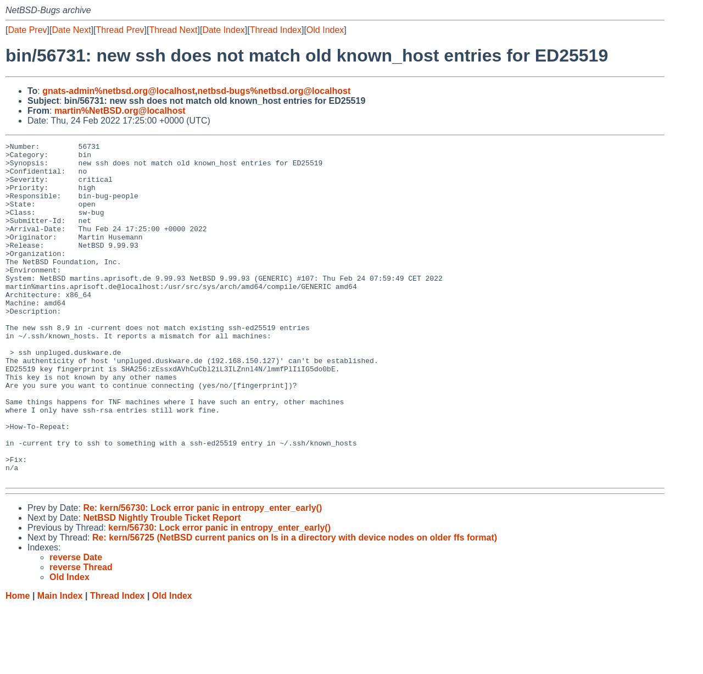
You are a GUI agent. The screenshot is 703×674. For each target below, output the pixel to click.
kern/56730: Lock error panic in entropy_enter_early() (219, 595)
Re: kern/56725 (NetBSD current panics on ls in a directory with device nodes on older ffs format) (294, 605)
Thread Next (173, 30)
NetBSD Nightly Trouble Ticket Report (162, 585)
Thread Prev (120, 30)
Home (17, 663)
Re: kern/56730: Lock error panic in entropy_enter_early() (202, 575)
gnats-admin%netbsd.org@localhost (118, 91)
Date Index (223, 30)
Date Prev (27, 30)
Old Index (325, 30)
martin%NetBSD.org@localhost (120, 110)
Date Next (71, 30)
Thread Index (276, 30)
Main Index (60, 663)
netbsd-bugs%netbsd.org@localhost (274, 91)
